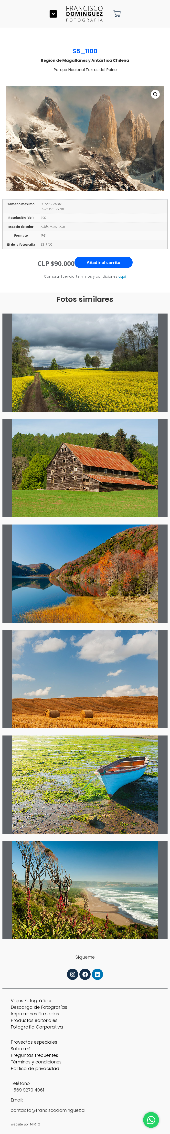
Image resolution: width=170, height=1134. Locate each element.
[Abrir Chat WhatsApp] (151, 1120)
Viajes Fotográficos (32, 1001)
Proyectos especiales (34, 1042)
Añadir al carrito (103, 262)
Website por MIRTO (25, 1124)
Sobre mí (21, 1049)
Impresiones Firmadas (35, 1014)
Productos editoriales (34, 1020)
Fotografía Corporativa (37, 1027)
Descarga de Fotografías (39, 1007)
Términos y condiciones (36, 1062)
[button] (53, 14)
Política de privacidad (35, 1068)
